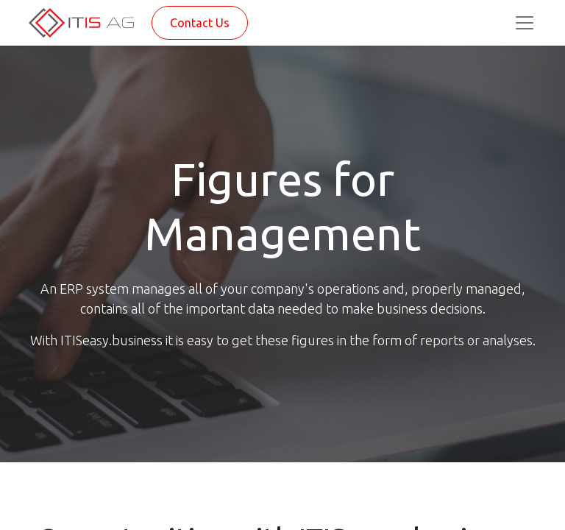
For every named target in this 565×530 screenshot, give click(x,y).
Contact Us (200, 22)
